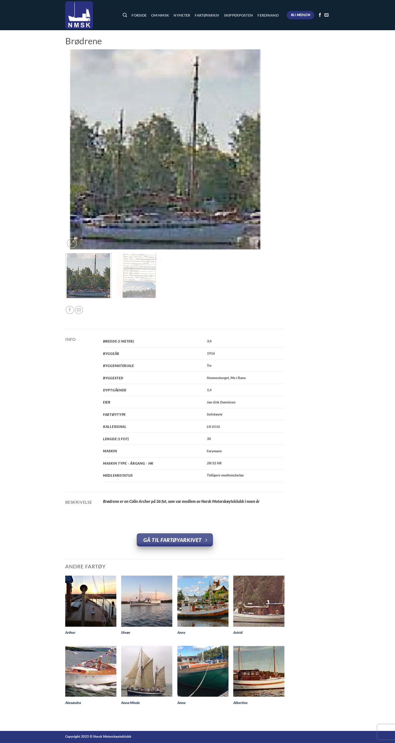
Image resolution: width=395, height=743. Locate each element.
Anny (181, 632)
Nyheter (182, 15)
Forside (139, 15)
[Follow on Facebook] (320, 15)
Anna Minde (130, 702)
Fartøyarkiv (207, 15)
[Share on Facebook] (70, 310)
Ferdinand (268, 15)
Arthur (70, 632)
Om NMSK (160, 15)
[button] (72, 243)
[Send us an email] (326, 15)
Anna (181, 702)
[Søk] (125, 15)
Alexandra (73, 702)
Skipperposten (238, 15)
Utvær (125, 632)
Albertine (240, 702)
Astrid (238, 632)
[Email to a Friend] (79, 310)
